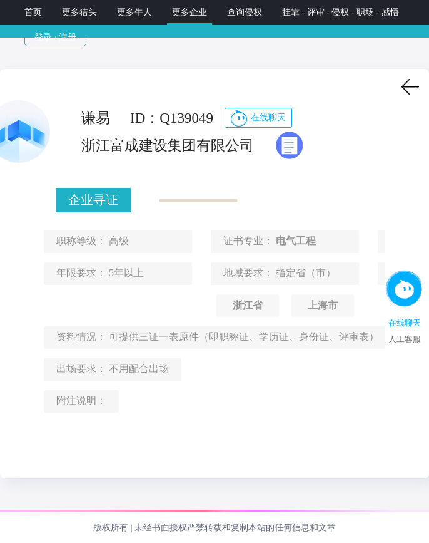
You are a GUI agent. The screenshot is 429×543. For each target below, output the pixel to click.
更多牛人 (134, 12)
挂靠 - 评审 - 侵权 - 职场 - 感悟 (341, 12)
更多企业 (189, 12)
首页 (33, 12)
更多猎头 (79, 12)
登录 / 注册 (55, 37)
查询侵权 (244, 12)
